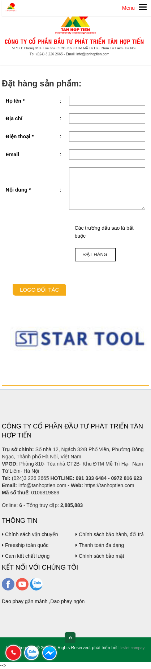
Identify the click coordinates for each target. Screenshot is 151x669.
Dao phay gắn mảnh (25, 601)
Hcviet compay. (131, 648)
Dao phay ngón (67, 601)
